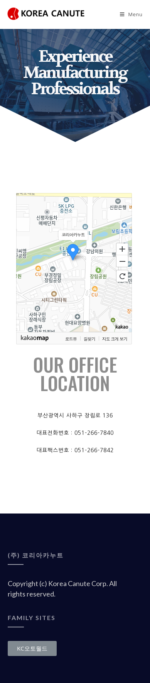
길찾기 (89, 338)
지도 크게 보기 (114, 338)
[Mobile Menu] (131, 14)
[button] (32, 648)
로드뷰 (71, 338)
